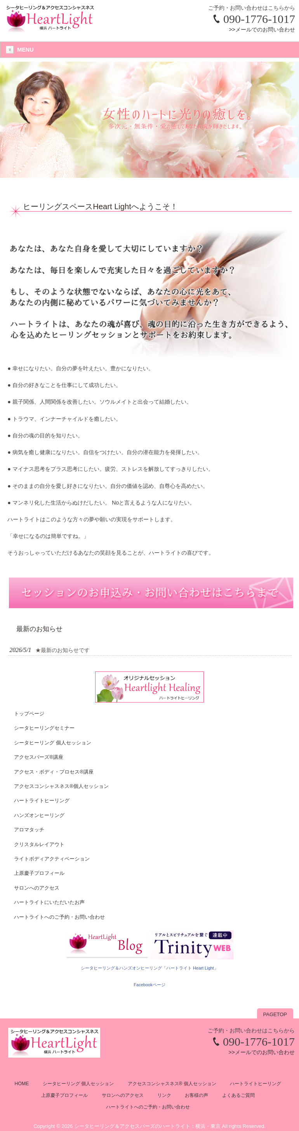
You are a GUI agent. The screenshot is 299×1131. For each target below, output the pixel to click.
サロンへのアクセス (36, 888)
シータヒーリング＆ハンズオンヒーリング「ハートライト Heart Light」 (149, 968)
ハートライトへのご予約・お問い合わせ (59, 917)
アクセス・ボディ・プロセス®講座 (54, 772)
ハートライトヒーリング (42, 800)
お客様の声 (196, 1095)
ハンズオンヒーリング (39, 815)
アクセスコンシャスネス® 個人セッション (172, 1083)
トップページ (29, 713)
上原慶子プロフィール (39, 873)
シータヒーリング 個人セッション (52, 743)
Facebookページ (149, 984)
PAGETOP (275, 1014)
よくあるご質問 (238, 1095)
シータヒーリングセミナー (44, 728)
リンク (164, 1095)
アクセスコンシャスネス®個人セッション (61, 786)
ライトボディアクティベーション (52, 859)
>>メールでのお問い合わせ (262, 29)
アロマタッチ (29, 830)
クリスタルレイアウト (39, 844)
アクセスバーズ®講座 (38, 757)
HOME (22, 1083)
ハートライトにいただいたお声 (49, 902)
